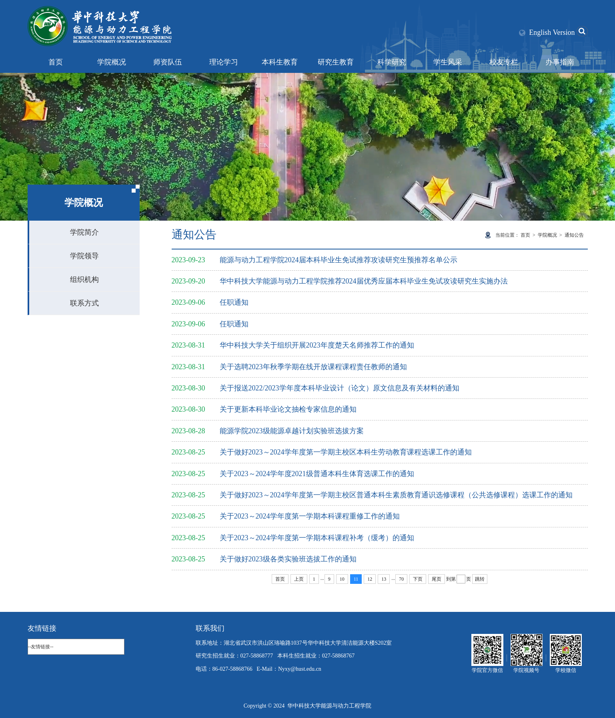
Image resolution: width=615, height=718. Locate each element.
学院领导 (84, 256)
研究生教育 (336, 62)
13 (383, 579)
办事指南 (559, 62)
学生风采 (447, 62)
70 (401, 579)
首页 (55, 62)
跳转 (480, 579)
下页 (418, 579)
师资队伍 (167, 62)
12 (369, 579)
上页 (299, 579)
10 (342, 579)
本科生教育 (280, 62)
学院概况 (111, 62)
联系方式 (84, 303)
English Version (552, 32)
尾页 (436, 579)
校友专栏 (503, 62)
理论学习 (223, 62)
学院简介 (84, 232)
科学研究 (391, 62)
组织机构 (84, 280)
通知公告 (574, 235)
